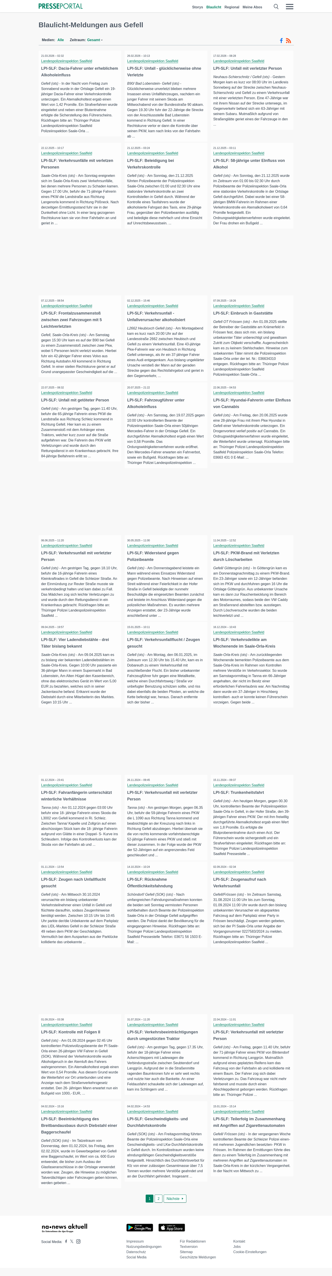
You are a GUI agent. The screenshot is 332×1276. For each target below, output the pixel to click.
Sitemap (186, 1260)
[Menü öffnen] (290, 7)
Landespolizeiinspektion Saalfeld (67, 61)
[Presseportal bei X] (70, 1250)
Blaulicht (213, 7)
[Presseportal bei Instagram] (77, 1249)
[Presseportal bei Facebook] (64, 1250)
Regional (232, 7)
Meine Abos (252, 7)
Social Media (136, 1265)
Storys (197, 7)
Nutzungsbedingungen (143, 1255)
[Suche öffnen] (276, 7)
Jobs (237, 1255)
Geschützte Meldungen (198, 1265)
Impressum (135, 1249)
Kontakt (239, 1249)
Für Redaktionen (193, 1249)
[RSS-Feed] (288, 41)
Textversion (189, 1255)
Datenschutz (136, 1260)
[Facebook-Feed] (281, 41)
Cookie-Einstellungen (250, 1260)
